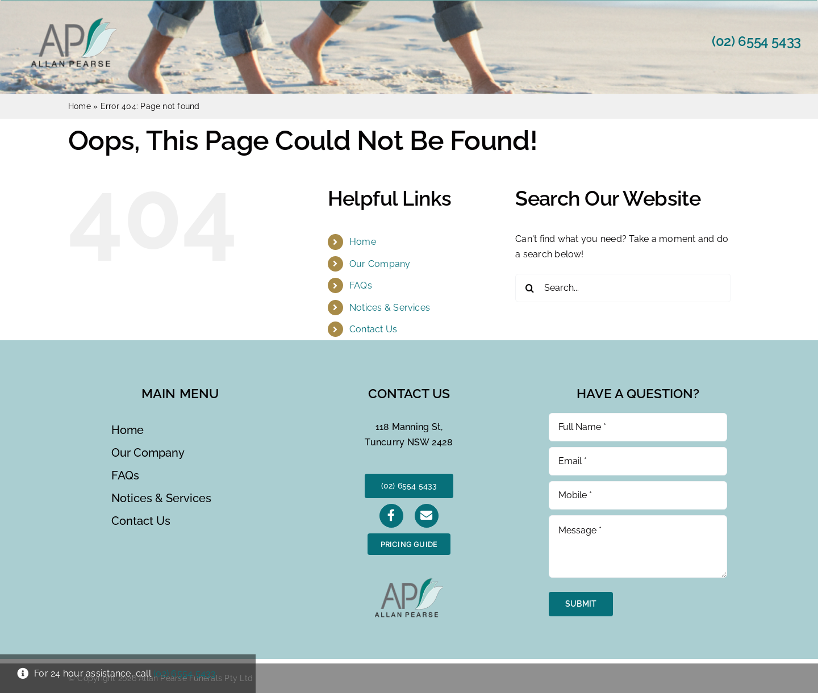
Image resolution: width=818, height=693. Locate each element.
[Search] (529, 288)
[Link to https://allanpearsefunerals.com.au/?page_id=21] (427, 516)
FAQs (360, 285)
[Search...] (623, 288)
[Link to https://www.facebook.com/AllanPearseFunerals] (391, 516)
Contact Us (373, 329)
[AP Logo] (73, 21)
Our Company (380, 263)
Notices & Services (389, 307)
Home (79, 106)
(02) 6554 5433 (756, 41)
